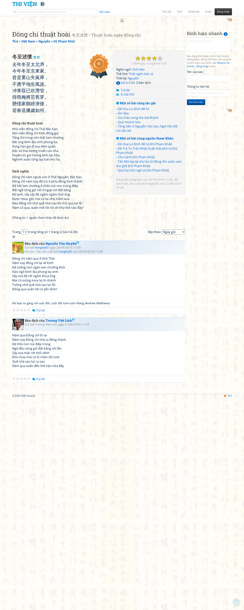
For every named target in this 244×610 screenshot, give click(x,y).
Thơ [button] (179, 11)
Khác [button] (208, 11)
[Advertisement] (122, 45)
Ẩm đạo (123, 163)
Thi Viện (24, 3)
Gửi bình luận (196, 152)
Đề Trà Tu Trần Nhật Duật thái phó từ (145, 198)
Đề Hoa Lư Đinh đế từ (133, 159)
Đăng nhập (223, 11)
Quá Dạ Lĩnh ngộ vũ (132, 220)
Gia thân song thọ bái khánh (138, 168)
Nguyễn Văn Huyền (62, 401)
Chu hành (125, 207)
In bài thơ (127, 144)
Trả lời (125, 140)
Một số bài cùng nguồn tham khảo (144, 188)
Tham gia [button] (193, 11)
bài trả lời (125, 132)
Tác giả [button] (166, 11)
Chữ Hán (138, 119)
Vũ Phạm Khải (161, 194)
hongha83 (135, 229)
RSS (228, 606)
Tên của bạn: (195, 122)
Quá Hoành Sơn (129, 172)
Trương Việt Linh (60, 477)
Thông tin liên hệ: (198, 137)
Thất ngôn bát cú (141, 124)
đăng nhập (202, 116)
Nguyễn (133, 128)
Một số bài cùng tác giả (136, 153)
